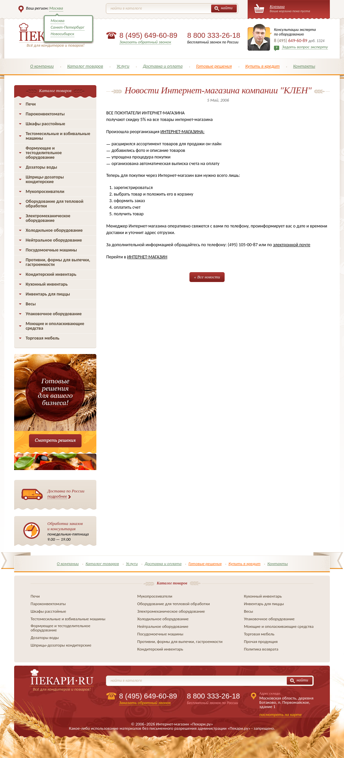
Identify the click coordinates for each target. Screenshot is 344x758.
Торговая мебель (43, 338)
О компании (42, 66)
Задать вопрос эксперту (305, 46)
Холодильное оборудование (54, 230)
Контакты (304, 66)
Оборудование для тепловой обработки (55, 204)
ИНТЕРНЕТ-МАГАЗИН (147, 257)
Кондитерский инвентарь (51, 274)
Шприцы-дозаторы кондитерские (45, 179)
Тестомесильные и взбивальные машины (58, 136)
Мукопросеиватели (45, 191)
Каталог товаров (85, 66)
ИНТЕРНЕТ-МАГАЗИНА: (182, 131)
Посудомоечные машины (51, 250)
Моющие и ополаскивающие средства (55, 326)
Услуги (122, 66)
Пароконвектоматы (45, 114)
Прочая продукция (261, 641)
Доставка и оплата (163, 66)
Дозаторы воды (41, 167)
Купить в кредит (262, 66)
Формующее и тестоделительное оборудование (44, 152)
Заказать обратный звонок (145, 41)
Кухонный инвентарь (47, 284)
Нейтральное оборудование (54, 240)
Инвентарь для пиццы (48, 294)
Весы (31, 304)
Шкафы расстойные (45, 124)
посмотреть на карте (280, 714)
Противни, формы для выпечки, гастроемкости (58, 262)
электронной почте (291, 245)
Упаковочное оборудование (54, 314)
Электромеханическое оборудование (48, 218)
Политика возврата (261, 649)
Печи (31, 104)
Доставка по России (66, 493)
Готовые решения (214, 66)
